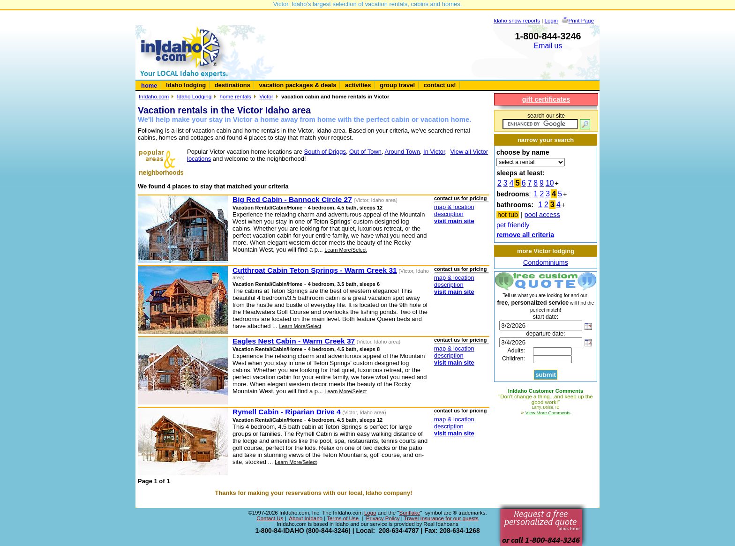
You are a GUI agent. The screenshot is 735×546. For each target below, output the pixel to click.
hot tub (507, 214)
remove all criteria (525, 235)
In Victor (434, 151)
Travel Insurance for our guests (441, 518)
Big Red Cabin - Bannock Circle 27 (292, 199)
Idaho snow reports (517, 20)
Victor (266, 96)
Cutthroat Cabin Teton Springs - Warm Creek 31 (314, 270)
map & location (454, 206)
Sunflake (409, 513)
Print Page (581, 20)
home (149, 85)
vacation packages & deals (298, 85)
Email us (548, 46)
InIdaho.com (154, 96)
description (449, 213)
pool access (542, 214)
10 (550, 183)
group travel (397, 85)
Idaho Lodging (194, 96)
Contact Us (269, 518)
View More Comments (547, 412)
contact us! (440, 85)
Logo (370, 513)
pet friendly (512, 225)
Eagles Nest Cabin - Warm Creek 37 (293, 341)
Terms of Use (343, 518)
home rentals (235, 96)
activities (358, 85)
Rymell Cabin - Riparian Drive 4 (286, 412)
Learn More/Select (345, 250)
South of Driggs (325, 151)
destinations (232, 85)
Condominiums (545, 262)
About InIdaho (305, 518)
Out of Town (365, 151)
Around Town (402, 151)
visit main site (454, 220)
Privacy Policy (383, 518)
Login (551, 20)
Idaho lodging (186, 85)
